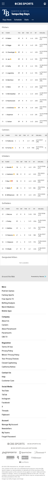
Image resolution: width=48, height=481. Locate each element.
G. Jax (8, 59)
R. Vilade (8, 249)
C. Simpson (9, 242)
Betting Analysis (8, 303)
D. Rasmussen (10, 101)
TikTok (4, 395)
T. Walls (8, 188)
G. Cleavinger (10, 52)
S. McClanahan (11, 94)
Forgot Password (9, 437)
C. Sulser (9, 122)
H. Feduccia (9, 141)
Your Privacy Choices (10, 359)
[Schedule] (18, 20)
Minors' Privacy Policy (10, 355)
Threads (5, 411)
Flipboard (5, 415)
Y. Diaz (7, 181)
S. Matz (8, 87)
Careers (5, 325)
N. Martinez (9, 80)
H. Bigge (8, 45)
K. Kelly (8, 66)
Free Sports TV (8, 299)
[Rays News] (7, 20)
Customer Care (8, 381)
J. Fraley (8, 221)
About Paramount (9, 329)
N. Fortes (9, 148)
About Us (5, 321)
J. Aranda (8, 167)
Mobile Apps (7, 311)
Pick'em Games (8, 291)
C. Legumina (10, 73)
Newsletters (7, 428)
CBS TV (4, 337)
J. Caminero (9, 174)
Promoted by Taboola (38, 276)
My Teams (6, 433)
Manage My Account (10, 424)
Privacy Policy (7, 351)
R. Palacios (9, 235)
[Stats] (26, 20)
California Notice (8, 367)
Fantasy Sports (8, 295)
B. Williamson (9, 195)
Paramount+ (7, 333)
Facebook (6, 403)
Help (3, 377)
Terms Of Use (7, 347)
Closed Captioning (9, 363)
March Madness (8, 307)
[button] (33, 20)
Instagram (6, 399)
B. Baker (8, 38)
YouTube (5, 391)
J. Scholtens (10, 108)
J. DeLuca (9, 214)
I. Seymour (9, 115)
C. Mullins (9, 228)
